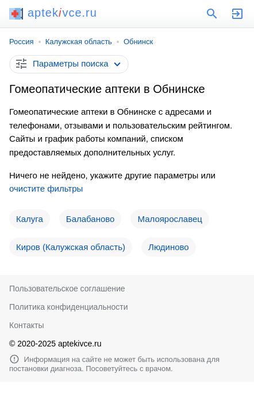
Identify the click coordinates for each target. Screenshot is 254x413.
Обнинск (138, 41)
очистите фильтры (46, 188)
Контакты (26, 325)
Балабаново (90, 219)
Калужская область (78, 41)
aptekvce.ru (53, 12)
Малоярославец (169, 219)
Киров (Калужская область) (70, 247)
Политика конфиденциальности (68, 306)
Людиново (168, 247)
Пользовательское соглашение (67, 288)
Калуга (29, 219)
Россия (21, 41)
